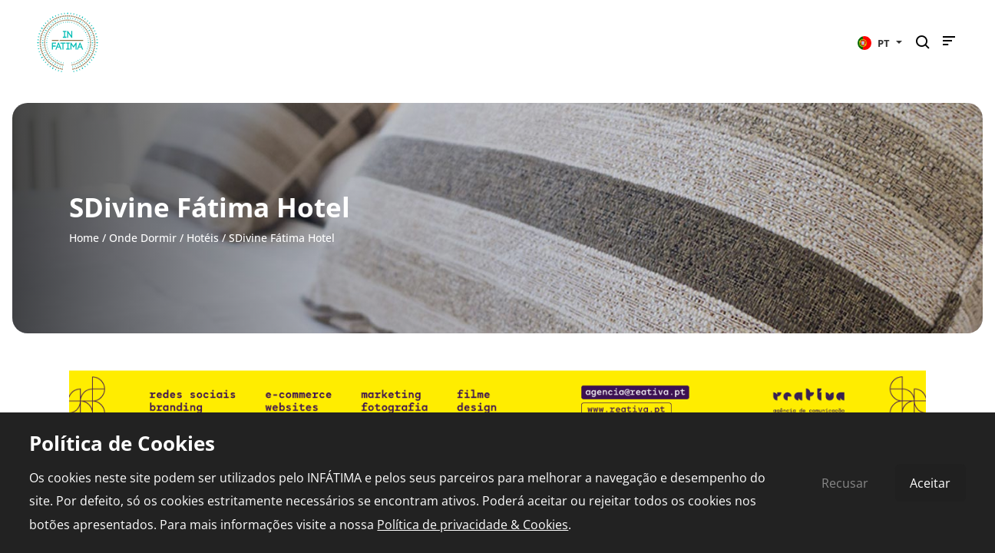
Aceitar (930, 483)
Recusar (844, 483)
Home (84, 237)
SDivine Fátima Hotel (282, 237)
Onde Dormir (143, 237)
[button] (879, 42)
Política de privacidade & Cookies (472, 524)
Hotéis (203, 237)
